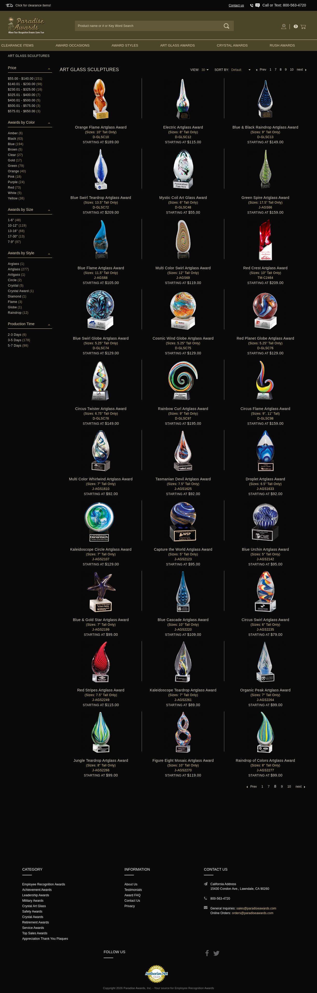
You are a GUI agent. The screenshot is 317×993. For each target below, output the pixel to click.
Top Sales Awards (34, 933)
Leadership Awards (35, 895)
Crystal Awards (232, 45)
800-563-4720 (220, 898)
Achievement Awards (37, 890)
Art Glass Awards (177, 45)
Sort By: (221, 70)
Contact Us (132, 900)
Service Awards (33, 928)
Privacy (129, 906)
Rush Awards (282, 45)
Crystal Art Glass (34, 906)
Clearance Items (17, 45)
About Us (130, 884)
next (301, 69)
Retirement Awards (35, 922)
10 (292, 69)
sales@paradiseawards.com (256, 908)
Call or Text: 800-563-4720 (284, 5)
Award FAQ (132, 895)
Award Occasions (73, 45)
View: (194, 70)
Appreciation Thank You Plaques (45, 938)
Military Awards (33, 900)
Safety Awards (32, 911)
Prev (261, 69)
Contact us (236, 5)
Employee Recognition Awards (43, 884)
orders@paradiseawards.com (252, 913)
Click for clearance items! (33, 5)
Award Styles (125, 45)
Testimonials (133, 890)
